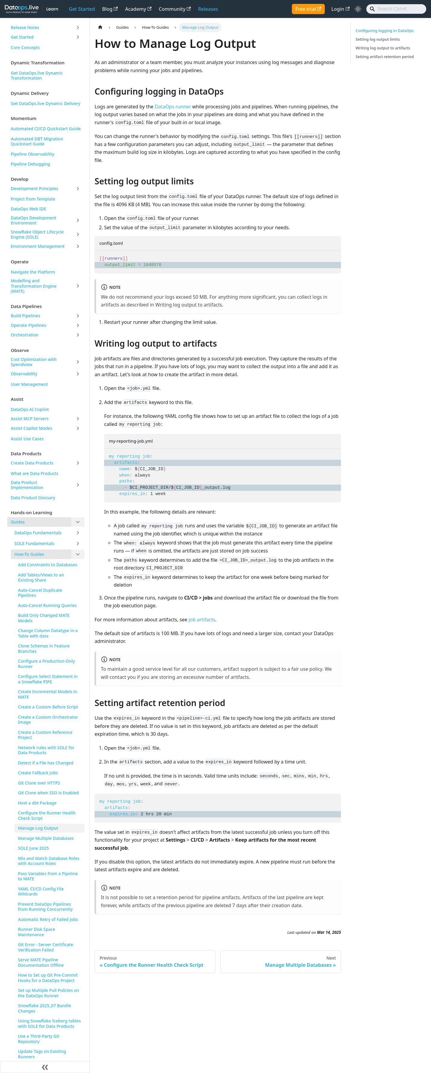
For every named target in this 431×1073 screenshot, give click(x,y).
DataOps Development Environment (33, 220)
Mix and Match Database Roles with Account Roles (48, 860)
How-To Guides (29, 554)
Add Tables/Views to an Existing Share (41, 577)
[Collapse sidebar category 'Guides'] (77, 522)
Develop (19, 179)
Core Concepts (25, 47)
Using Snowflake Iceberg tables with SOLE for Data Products (49, 1023)
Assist (17, 399)
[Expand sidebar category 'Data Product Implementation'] (77, 485)
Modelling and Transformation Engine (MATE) (34, 286)
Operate (19, 262)
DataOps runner (173, 106)
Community (175, 9)
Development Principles (34, 188)
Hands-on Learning (31, 512)
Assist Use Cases (27, 438)
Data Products (26, 453)
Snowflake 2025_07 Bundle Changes (44, 1008)
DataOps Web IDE (28, 209)
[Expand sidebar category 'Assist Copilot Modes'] (77, 428)
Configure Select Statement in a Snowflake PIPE (48, 679)
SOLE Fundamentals (34, 543)
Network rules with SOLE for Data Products (46, 750)
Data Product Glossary (33, 497)
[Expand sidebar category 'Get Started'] (77, 37)
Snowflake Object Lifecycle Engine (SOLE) (37, 234)
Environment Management (38, 246)
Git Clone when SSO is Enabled (48, 793)
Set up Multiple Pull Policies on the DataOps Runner (48, 992)
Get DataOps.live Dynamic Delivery (45, 103)
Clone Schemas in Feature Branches (43, 648)
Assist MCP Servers (29, 418)
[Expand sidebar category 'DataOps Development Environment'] (77, 220)
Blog (110, 9)
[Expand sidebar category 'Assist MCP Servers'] (77, 419)
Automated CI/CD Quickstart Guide (46, 128)
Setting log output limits (378, 39)
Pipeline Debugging (30, 164)
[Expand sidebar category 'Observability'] (77, 374)
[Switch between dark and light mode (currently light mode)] (358, 9)
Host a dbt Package (37, 803)
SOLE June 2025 (33, 848)
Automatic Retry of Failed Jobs (48, 919)
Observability (24, 374)
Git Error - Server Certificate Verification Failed (45, 947)
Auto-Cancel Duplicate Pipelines (40, 592)
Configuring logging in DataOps (385, 30)
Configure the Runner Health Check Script (47, 815)
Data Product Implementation (27, 485)
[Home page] (100, 27)
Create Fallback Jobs (38, 772)
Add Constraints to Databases (47, 564)
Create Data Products (32, 463)
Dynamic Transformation (38, 63)
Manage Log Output (38, 828)
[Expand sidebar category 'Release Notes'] (77, 27)
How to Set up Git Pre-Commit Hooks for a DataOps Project (48, 977)
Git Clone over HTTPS (39, 783)
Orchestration (25, 335)
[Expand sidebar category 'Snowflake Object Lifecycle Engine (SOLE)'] (77, 234)
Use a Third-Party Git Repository (38, 1038)
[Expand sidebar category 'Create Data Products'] (77, 463)
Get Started (82, 9)
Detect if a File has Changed (45, 763)
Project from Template (33, 199)
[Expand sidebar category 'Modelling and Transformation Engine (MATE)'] (77, 286)
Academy (138, 9)
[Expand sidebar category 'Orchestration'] (77, 335)
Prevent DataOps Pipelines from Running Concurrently (45, 906)
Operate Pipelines (28, 325)
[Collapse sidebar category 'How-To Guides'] (77, 554)
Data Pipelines (26, 306)
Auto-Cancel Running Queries (47, 605)
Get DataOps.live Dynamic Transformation (37, 75)
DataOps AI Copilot (30, 409)
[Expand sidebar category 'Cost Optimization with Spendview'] (77, 362)
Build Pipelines (25, 315)
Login (340, 9)
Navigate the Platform (33, 272)
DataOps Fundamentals (37, 532)
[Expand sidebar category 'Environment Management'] (77, 246)
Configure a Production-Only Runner (46, 663)
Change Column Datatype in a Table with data (48, 633)
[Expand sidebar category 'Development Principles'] (77, 188)
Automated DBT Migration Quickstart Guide (37, 141)
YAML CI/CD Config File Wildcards (41, 891)
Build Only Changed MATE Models (44, 617)
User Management (29, 384)
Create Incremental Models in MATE (47, 694)
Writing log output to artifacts (188, 304)
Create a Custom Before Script (48, 707)
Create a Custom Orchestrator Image (48, 719)
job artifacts (202, 619)
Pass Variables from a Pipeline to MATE (48, 876)
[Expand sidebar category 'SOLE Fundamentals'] (77, 543)
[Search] (396, 9)
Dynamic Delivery (29, 93)
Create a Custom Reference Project (45, 734)
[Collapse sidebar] (45, 1067)
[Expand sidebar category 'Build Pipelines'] (77, 316)
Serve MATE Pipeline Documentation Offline (41, 962)
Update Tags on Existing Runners (42, 1054)
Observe (20, 350)
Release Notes (25, 27)
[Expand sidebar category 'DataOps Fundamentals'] (77, 533)
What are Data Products (34, 473)
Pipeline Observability (32, 154)
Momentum (24, 118)
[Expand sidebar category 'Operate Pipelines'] (77, 325)
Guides (18, 522)
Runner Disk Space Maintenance (36, 931)
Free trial (308, 9)
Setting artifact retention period (385, 56)
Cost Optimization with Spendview (34, 362)
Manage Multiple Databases (46, 838)
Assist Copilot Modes (31, 428)
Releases (208, 9)
